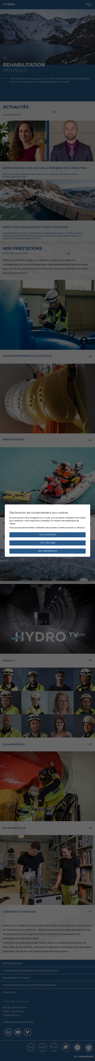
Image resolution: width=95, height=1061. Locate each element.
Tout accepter (47, 534)
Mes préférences (47, 551)
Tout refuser (47, 543)
